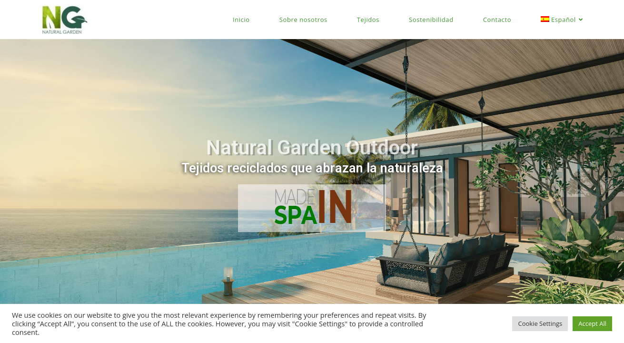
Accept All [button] (592, 323)
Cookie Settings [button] (540, 323)
